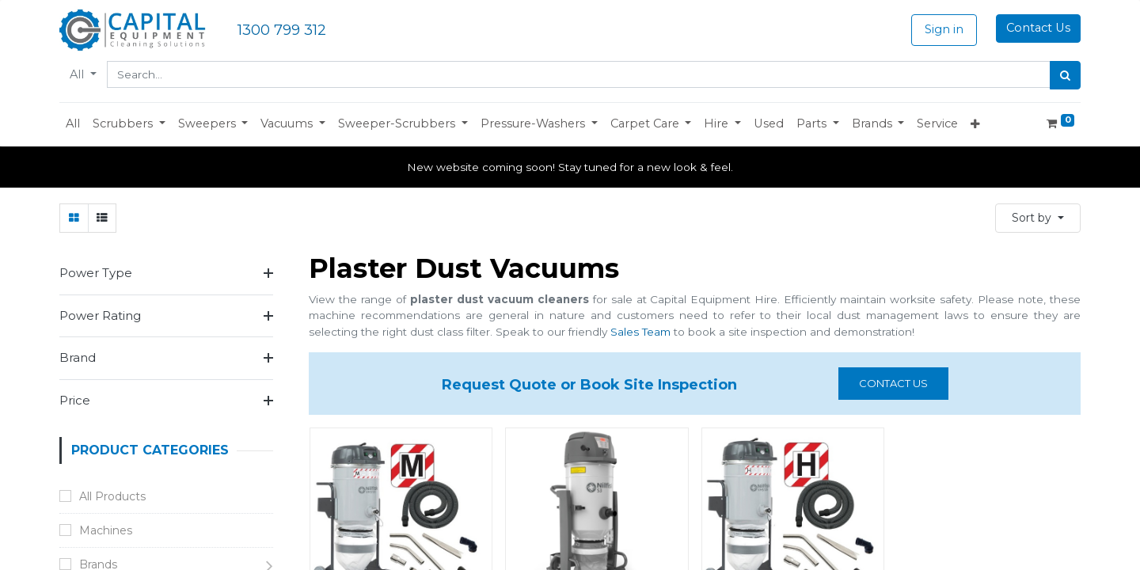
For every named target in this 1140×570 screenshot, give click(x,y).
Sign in (944, 29)
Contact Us (1038, 28)
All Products (112, 496)
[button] (129, 124)
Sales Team (640, 331)
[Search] (1065, 75)
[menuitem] (72, 124)
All (78, 74)
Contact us (893, 383)
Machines (105, 530)
